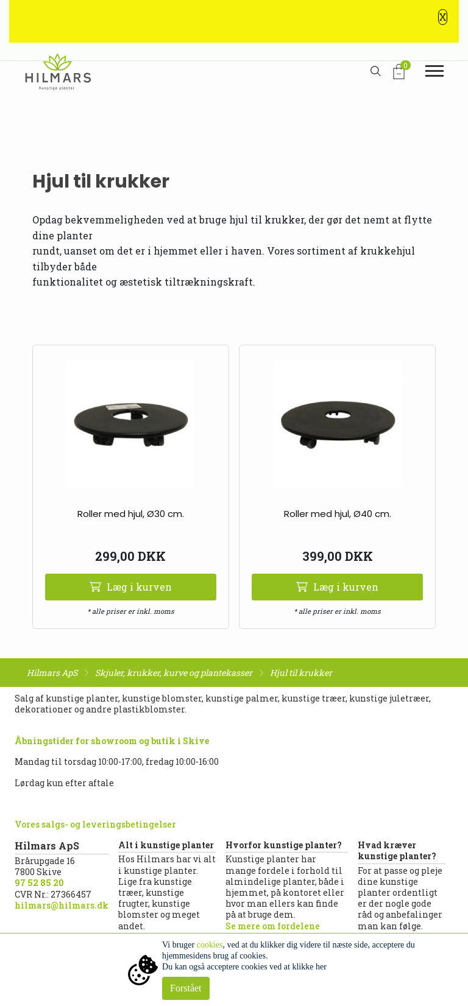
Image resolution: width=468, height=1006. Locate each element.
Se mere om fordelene (272, 926)
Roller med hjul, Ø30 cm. (130, 513)
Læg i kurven (131, 586)
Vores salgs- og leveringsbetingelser (95, 824)
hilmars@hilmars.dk (61, 905)
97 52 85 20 (39, 882)
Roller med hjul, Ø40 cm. (337, 513)
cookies (210, 944)
